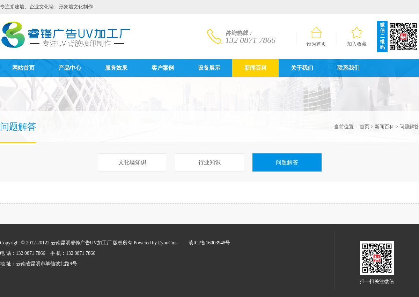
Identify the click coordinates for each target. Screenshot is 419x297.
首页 (364, 126)
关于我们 (302, 68)
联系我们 (348, 68)
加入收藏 (357, 37)
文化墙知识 (132, 162)
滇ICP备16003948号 (209, 242)
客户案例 (163, 68)
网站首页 (23, 68)
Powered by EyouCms (154, 242)
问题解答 (409, 126)
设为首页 (316, 37)
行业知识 (209, 162)
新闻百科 (255, 68)
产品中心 (70, 68)
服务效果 (116, 68)
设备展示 (209, 68)
